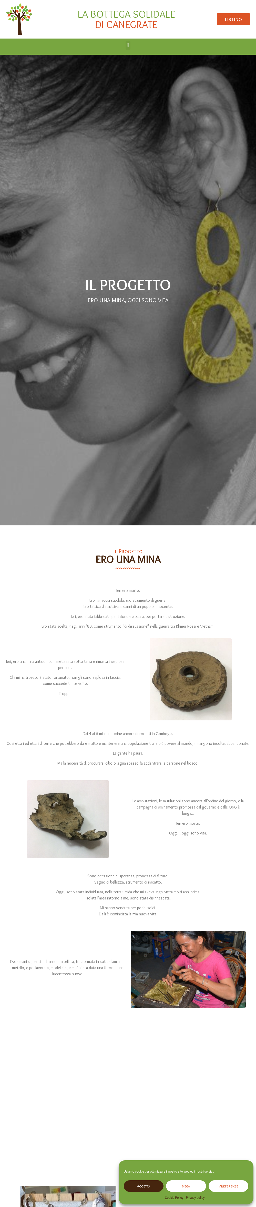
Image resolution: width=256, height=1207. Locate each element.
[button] (128, 45)
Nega (186, 1186)
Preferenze (228, 1186)
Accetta (143, 1186)
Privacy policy (195, 1198)
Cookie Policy (174, 1198)
